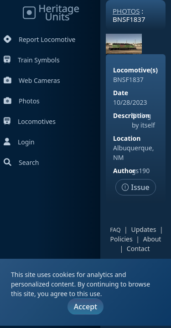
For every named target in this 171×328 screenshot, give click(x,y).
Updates (143, 229)
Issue (136, 187)
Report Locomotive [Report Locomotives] (39, 39)
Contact (138, 248)
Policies (121, 239)
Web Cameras (32, 80)
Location (126, 138)
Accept (85, 307)
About (152, 239)
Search (21, 162)
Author (124, 170)
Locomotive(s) (135, 70)
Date (120, 92)
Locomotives (30, 121)
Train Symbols (32, 60)
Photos (22, 101)
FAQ (115, 230)
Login (19, 142)
